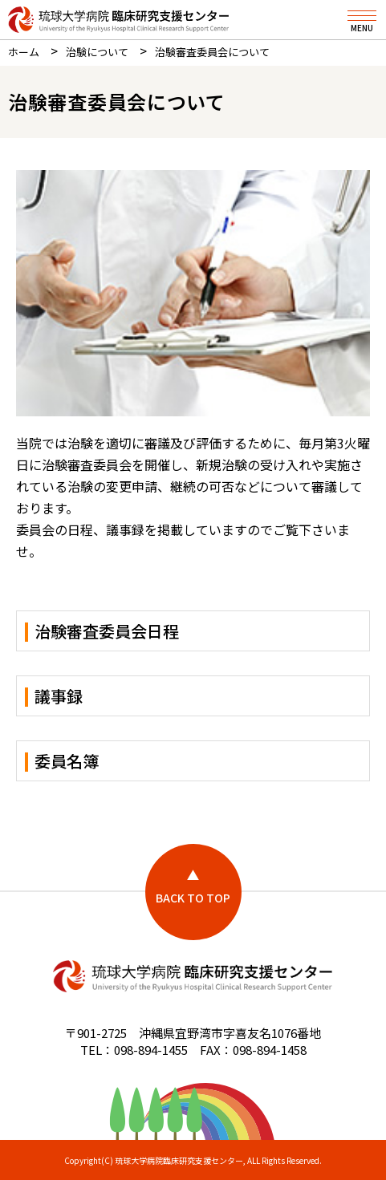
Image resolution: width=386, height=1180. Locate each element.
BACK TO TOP (193, 898)
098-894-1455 (151, 1049)
